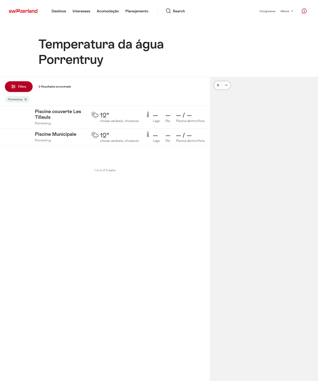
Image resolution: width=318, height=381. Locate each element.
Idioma (286, 11)
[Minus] (226, 85)
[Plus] (218, 85)
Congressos (267, 11)
